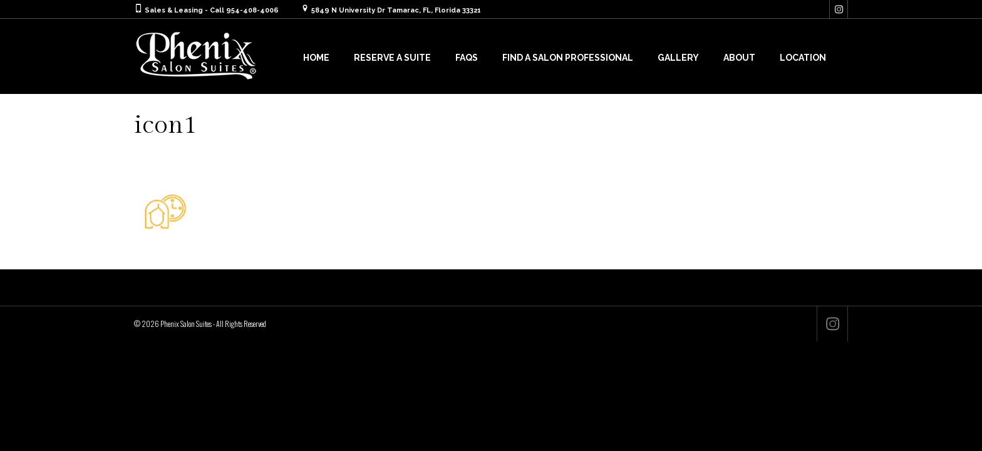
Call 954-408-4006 (244, 10)
